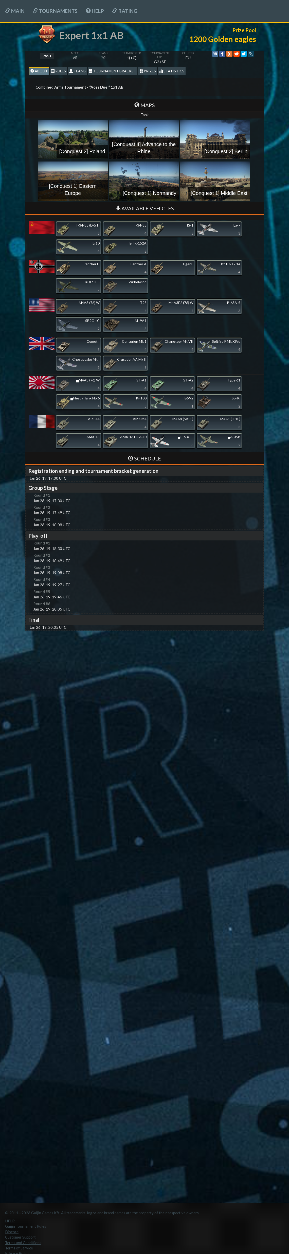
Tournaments (55, 11)
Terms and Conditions (23, 1242)
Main (15, 11)
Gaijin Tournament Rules (25, 1226)
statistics (171, 71)
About (39, 71)
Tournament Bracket (112, 71)
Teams (77, 71)
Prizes (147, 71)
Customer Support (20, 1237)
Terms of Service (19, 1248)
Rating (124, 11)
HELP (95, 11)
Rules (58, 71)
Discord (12, 1231)
